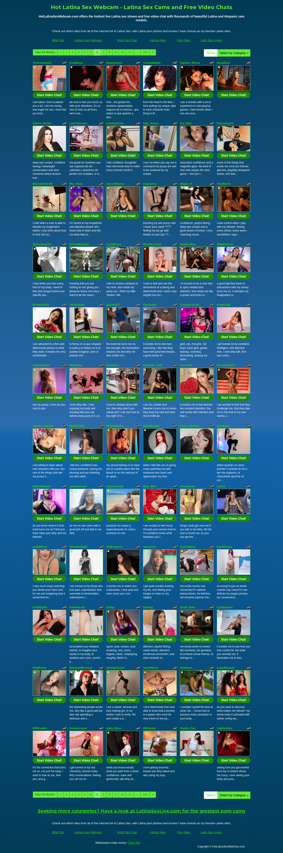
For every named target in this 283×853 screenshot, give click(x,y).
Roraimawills (41, 304)
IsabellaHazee (115, 123)
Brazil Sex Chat (127, 40)
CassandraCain (189, 304)
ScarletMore (187, 546)
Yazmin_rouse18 (43, 425)
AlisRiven (186, 667)
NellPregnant (114, 546)
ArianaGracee (78, 728)
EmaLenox (150, 183)
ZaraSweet (149, 304)
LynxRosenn (225, 607)
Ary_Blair (186, 123)
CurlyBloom (113, 244)
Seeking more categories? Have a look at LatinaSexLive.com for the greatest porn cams (141, 811)
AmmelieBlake (78, 546)
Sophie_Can (187, 728)
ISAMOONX (40, 607)
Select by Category (234, 53)
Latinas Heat (157, 40)
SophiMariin (150, 667)
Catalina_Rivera (190, 62)
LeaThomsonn (78, 123)
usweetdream (77, 486)
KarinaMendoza (79, 244)
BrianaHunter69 (42, 183)
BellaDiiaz (112, 365)
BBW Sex (58, 40)
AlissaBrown (151, 425)
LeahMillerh (40, 546)
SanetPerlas (224, 546)
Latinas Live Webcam (88, 40)
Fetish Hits (134, 842)
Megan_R (186, 183)
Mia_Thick (75, 183)
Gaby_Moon (114, 728)
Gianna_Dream (42, 123)
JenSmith (186, 365)
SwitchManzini (42, 486)
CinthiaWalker (152, 62)
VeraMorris (224, 183)
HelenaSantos (115, 425)
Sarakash (223, 425)
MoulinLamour (152, 244)
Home (211, 53)
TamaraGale (76, 304)
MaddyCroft (76, 425)
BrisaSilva (223, 62)
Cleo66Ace (76, 62)
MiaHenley (75, 365)
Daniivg (148, 607)
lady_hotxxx (150, 123)
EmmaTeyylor (225, 123)
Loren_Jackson (189, 425)
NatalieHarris (225, 244)
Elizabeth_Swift (153, 365)
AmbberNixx (188, 244)
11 (129, 52)
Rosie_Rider (187, 607)
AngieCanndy (114, 486)
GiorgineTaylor (226, 365)
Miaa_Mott (149, 486)
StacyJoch (149, 546)
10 (122, 52)
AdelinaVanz (225, 728)
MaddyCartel (114, 62)
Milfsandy (149, 728)
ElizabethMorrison (80, 667)
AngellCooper (41, 365)
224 (145, 52)
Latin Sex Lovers (211, 40)
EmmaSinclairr (115, 667)
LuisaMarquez (226, 667)
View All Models (45, 52)
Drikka (110, 607)
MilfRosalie (40, 728)
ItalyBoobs (39, 667)
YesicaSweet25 (42, 62)
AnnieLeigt (224, 304)
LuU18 (221, 486)
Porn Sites (183, 40)
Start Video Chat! (49, 95)
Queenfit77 (113, 304)
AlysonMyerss (115, 183)
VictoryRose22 (42, 244)
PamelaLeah (77, 607)
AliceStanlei (187, 486)
